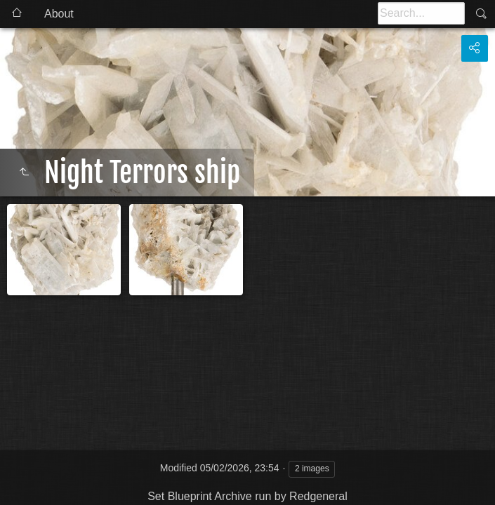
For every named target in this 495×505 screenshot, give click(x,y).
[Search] (421, 13)
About (59, 14)
